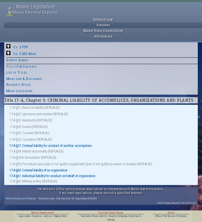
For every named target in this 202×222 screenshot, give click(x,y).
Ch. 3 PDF (21, 47)
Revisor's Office (18, 84)
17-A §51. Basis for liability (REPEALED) (34, 107)
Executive (37, 216)
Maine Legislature (19, 91)
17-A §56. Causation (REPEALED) (30, 139)
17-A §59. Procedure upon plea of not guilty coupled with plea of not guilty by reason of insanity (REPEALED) (80, 164)
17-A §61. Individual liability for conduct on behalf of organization (52, 176)
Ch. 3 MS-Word (24, 54)
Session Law (103, 19)
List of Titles (16, 72)
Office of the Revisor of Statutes (21, 198)
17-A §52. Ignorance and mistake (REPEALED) (38, 114)
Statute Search (17, 60)
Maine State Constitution (103, 31)
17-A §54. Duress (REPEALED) (28, 127)
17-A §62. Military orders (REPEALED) (33, 181)
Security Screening (118, 216)
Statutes (103, 25)
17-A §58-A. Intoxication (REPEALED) (33, 157)
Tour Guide (86, 216)
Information (103, 36)
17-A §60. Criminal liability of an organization (38, 170)
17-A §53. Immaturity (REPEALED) (30, 120)
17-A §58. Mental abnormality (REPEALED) (36, 151)
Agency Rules (60, 216)
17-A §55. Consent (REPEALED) (29, 133)
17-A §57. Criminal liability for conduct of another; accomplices (50, 145)
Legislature (24, 216)
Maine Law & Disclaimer (24, 79)
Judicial (48, 216)
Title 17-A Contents (21, 66)
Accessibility (100, 216)
